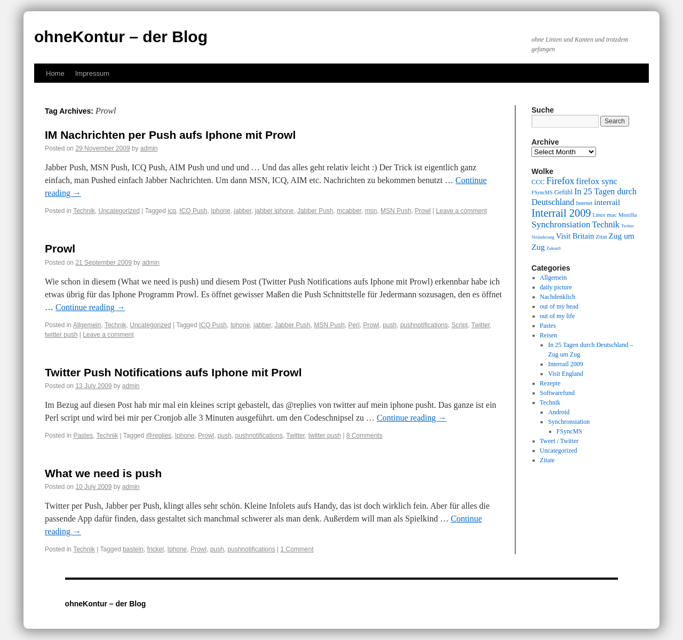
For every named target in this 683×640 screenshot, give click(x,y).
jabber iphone (274, 211)
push (389, 325)
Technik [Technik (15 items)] (606, 224)
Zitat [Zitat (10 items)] (601, 236)
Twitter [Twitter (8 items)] (627, 226)
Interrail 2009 (565, 364)
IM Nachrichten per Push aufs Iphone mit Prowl (170, 135)
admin (149, 148)
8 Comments (364, 435)
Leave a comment (461, 211)
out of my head (559, 306)
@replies (159, 435)
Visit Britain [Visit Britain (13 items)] (575, 236)
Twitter (480, 325)
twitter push (61, 334)
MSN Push (395, 211)
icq (172, 211)
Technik (84, 211)
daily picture (556, 287)
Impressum (92, 73)
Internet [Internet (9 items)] (584, 203)
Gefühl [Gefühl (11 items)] (563, 192)
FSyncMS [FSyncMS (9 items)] (542, 192)
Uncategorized (119, 211)
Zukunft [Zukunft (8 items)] (553, 248)
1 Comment (297, 549)
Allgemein (87, 325)
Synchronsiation (569, 421)
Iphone (221, 211)
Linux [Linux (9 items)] (599, 215)
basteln (133, 549)
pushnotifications (424, 325)
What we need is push (103, 473)
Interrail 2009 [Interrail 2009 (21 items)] (561, 213)
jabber (242, 211)
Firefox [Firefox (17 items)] (560, 181)
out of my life (557, 316)
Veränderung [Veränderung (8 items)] (542, 237)
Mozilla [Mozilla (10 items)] (627, 214)
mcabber (349, 211)
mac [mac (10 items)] (612, 214)
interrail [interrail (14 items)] (607, 202)
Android (558, 412)
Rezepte (550, 383)
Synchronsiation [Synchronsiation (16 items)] (561, 224)
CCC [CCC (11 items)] (538, 182)
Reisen (549, 335)
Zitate (547, 460)
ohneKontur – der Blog (121, 36)
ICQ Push (193, 211)
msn (371, 211)
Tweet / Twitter (559, 441)
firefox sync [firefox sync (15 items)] (596, 181)
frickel (155, 549)
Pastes (83, 435)
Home (55, 73)
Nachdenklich (558, 297)
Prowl (423, 211)
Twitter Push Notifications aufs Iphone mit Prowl (173, 372)
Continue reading (90, 307)
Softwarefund (557, 393)
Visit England (565, 373)
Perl (353, 325)
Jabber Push (315, 211)
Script (459, 325)
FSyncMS (569, 431)
